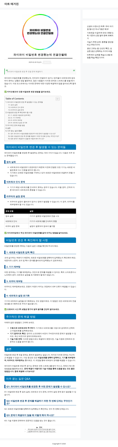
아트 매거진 (11, 4)
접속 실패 (14, 105)
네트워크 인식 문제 (17, 107)
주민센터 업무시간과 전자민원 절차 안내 (41, 429)
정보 (40, 427)
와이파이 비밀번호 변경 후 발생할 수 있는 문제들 (25, 102)
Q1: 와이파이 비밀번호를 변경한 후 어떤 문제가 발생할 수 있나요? (33, 134)
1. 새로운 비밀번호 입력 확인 (20, 115)
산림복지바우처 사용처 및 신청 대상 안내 (41, 431)
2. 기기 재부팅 (16, 118)
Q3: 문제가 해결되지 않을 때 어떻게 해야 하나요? (27, 139)
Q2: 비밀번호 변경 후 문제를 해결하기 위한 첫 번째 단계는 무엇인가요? (35, 136)
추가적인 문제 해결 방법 (16, 125)
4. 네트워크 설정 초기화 (19, 123)
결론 (9, 128)
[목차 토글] (56, 99)
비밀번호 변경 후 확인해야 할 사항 (19, 112)
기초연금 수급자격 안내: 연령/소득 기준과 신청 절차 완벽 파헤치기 (100, 35)
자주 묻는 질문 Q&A (14, 131)
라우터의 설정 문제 (17, 110)
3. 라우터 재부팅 (16, 120)
